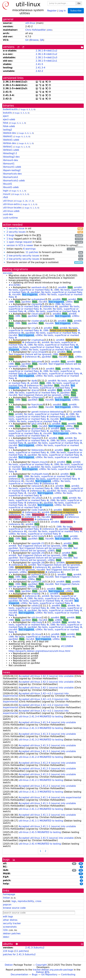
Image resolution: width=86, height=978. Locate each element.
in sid (43, 228)
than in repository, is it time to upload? (43, 245)
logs (14, 901)
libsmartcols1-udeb (14, 180)
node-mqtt (37, 510)
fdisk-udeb (9, 126)
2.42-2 (39, 71)
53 (81, 870)
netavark (36, 486)
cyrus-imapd (38, 352)
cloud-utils (37, 313)
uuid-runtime (10, 217)
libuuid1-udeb (11, 187)
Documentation (19, 974)
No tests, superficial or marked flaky (29, 289)
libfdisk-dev (9, 143)
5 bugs (16, 113)
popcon (7, 904)
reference (48, 306)
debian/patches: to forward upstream (43, 252)
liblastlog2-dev (11, 156)
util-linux (30, 23)
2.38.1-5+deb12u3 (46, 57)
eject (6, 116)
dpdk (34, 380)
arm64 (77, 287)
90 (74, 864)
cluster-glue (38, 320)
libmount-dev (10, 160)
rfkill (5, 197)
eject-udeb (9, 119)
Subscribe (75, 10)
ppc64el (35, 292)
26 (26, 201)
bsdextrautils (10, 109)
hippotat (36, 438)
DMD (49, 30)
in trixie (43, 256)
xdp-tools (36, 622)
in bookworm (43, 259)
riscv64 (16, 294)
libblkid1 (8, 136)
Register (52, 10)
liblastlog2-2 (10, 153)
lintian (6, 897)
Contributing (68, 974)
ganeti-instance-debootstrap (47, 411)
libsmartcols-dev (12, 173)
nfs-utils (36, 498)
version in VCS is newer (20, 245)
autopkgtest (38, 299)
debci (6, 937)
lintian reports (39, 249)
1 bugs (21, 133)
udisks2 (35, 605)
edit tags (8, 916)
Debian (9, 964)
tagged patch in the (43, 239)
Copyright (41, 964)
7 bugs (22, 109)
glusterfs (36, 428)
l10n (5, 930)
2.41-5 (39, 64)
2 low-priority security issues (23, 255)
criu (33, 328)
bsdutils (7, 112)
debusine (36, 361)
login (6, 190)
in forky (43, 232)
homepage (9, 894)
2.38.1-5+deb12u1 (46, 60)
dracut (35, 390)
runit (34, 588)
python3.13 (37, 574)
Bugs (35, 974)
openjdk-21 (37, 543)
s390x (42, 294)
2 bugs (17, 136)
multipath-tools (40, 474)
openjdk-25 (37, 553)
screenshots (10, 926)
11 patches (32, 252)
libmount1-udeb (12, 167)
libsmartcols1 (10, 177)
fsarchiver (37, 404)
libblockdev (37, 450)
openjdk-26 (37, 562)
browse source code (14, 907)
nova (34, 521)
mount (6, 194)
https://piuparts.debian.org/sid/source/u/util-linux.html (39, 651)
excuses (7, 273)
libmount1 (8, 163)
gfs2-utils (36, 423)
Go (79, 3)
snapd (34, 593)
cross (38, 901)
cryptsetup (37, 340)
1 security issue (15, 228)
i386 (56, 289)
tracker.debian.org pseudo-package (53, 969)
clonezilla (36, 304)
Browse (34, 40)
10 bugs (15, 194)
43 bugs (18, 201)
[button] (4, 228)
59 (74, 870)
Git (27, 40)
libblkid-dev (9, 133)
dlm (33, 368)
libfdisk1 (8, 146)
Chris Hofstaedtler (35, 29)
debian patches (11, 933)
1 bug (10, 238)
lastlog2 (7, 129)
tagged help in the (43, 235)
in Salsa (43, 242)
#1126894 (67, 646)
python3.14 (37, 581)
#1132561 (15, 285)
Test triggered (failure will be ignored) (30, 354)
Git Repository (49, 974)
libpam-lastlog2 (12, 170)
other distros (10, 920)
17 (30, 201)
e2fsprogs (37, 397)
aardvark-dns (38, 287)
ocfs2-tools (37, 536)
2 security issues (16, 231)
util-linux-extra (11, 204)
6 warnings (29, 248)
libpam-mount (39, 462)
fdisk (5, 123)
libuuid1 (7, 183)
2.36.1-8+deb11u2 (46, 50)
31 (81, 874)
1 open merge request (19, 242)
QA (41, 40)
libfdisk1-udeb (11, 150)
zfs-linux (36, 634)
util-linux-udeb (11, 211)
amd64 (62, 287)
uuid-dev (8, 214)
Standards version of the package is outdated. (43, 262)
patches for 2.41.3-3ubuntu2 (19, 954)
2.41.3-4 (40, 67)
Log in (62, 10)
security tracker (12, 923)
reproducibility (26, 901)
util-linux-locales (12, 207)
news (6, 672)
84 (81, 864)
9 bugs (10, 235)
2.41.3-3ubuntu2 (34, 947)
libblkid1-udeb (11, 139)
